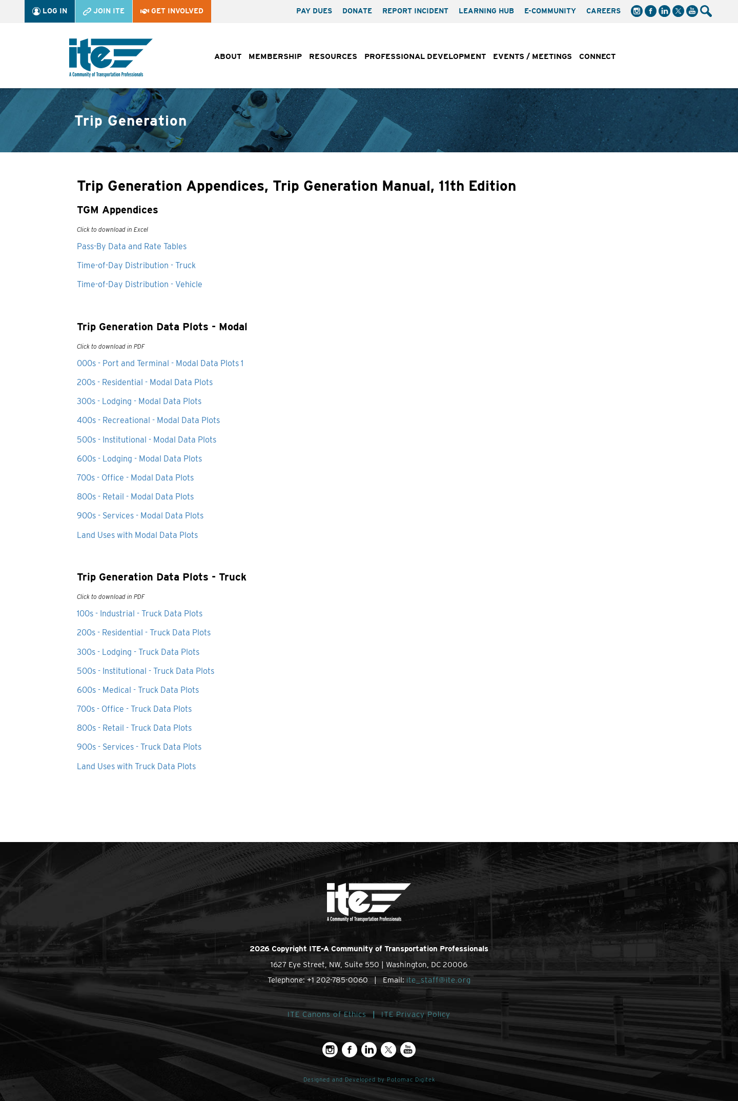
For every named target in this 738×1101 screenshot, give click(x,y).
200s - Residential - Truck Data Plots (144, 632)
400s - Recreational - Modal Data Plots (148, 420)
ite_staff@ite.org (438, 980)
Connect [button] (597, 56)
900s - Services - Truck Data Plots (139, 747)
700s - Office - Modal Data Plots (135, 478)
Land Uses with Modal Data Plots (137, 535)
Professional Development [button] (425, 56)
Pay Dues (314, 11)
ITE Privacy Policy (415, 1014)
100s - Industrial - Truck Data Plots (139, 613)
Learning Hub (486, 11)
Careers (603, 11)
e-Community (550, 11)
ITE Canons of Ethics (327, 1014)
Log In (49, 11)
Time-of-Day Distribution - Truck (136, 265)
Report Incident (415, 11)
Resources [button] (333, 56)
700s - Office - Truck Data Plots (134, 709)
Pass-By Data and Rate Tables (132, 246)
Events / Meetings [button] (532, 56)
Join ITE (104, 11)
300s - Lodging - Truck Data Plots (138, 652)
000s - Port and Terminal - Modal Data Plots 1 (160, 363)
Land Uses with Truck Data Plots (136, 766)
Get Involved (171, 11)
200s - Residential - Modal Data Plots (145, 382)
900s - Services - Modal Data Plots (140, 516)
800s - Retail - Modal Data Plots (135, 497)
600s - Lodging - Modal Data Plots (139, 459)
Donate (357, 11)
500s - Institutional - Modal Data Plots (146, 440)
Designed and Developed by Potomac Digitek (369, 1079)
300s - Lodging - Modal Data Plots (139, 401)
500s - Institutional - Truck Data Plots (145, 671)
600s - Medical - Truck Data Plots (138, 690)
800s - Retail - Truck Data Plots (134, 728)
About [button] (227, 56)
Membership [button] (275, 56)
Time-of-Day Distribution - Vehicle (139, 284)
